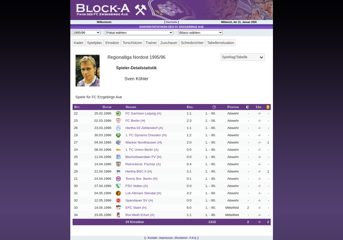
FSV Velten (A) (136, 186)
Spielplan (94, 43)
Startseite (171, 22)
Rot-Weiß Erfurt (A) (139, 215)
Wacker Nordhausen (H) (143, 142)
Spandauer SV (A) (139, 200)
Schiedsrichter (192, 43)
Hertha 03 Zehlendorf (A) (144, 128)
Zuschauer (168, 43)
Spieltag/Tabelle (235, 57)
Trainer (151, 43)
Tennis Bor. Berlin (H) (141, 178)
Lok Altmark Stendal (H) (143, 193)
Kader (79, 43)
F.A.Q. (193, 237)
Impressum (166, 237)
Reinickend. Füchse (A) (143, 164)
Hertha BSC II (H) (138, 171)
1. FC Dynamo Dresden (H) (146, 135)
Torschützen (132, 43)
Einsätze (112, 43)
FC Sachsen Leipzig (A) (143, 113)
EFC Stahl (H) (136, 208)
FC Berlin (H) (135, 120)
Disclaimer (181, 237)
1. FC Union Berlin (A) (142, 150)
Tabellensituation (220, 43)
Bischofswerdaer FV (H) (143, 157)
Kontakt (152, 237)
